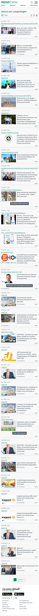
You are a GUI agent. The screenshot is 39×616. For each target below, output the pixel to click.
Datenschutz (6, 606)
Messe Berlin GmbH (7, 252)
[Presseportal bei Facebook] (11, 598)
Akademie (5, 604)
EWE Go (3, 43)
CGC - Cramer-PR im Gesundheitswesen (13, 213)
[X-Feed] (31, 15)
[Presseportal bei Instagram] (15, 598)
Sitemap (4, 610)
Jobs (20, 604)
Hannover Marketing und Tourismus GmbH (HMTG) (16, 95)
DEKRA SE (4, 78)
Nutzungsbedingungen (25, 602)
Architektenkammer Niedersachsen (11, 190)
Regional (23, 5)
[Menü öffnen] (36, 2)
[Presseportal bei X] (13, 598)
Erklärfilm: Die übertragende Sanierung (19, 285)
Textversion (22, 606)
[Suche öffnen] (32, 2)
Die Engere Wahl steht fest (19, 203)
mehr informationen (19, 433)
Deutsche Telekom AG (7, 61)
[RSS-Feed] (37, 15)
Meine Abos (34, 5)
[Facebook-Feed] (34, 15)
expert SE (4, 295)
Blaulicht (13, 5)
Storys (3, 5)
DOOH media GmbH (7, 419)
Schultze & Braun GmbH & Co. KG (11, 272)
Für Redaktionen (24, 600)
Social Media (23, 608)
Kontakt (4, 602)
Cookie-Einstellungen (8, 608)
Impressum (5, 600)
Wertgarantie (5, 113)
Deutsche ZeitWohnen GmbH (9, 132)
